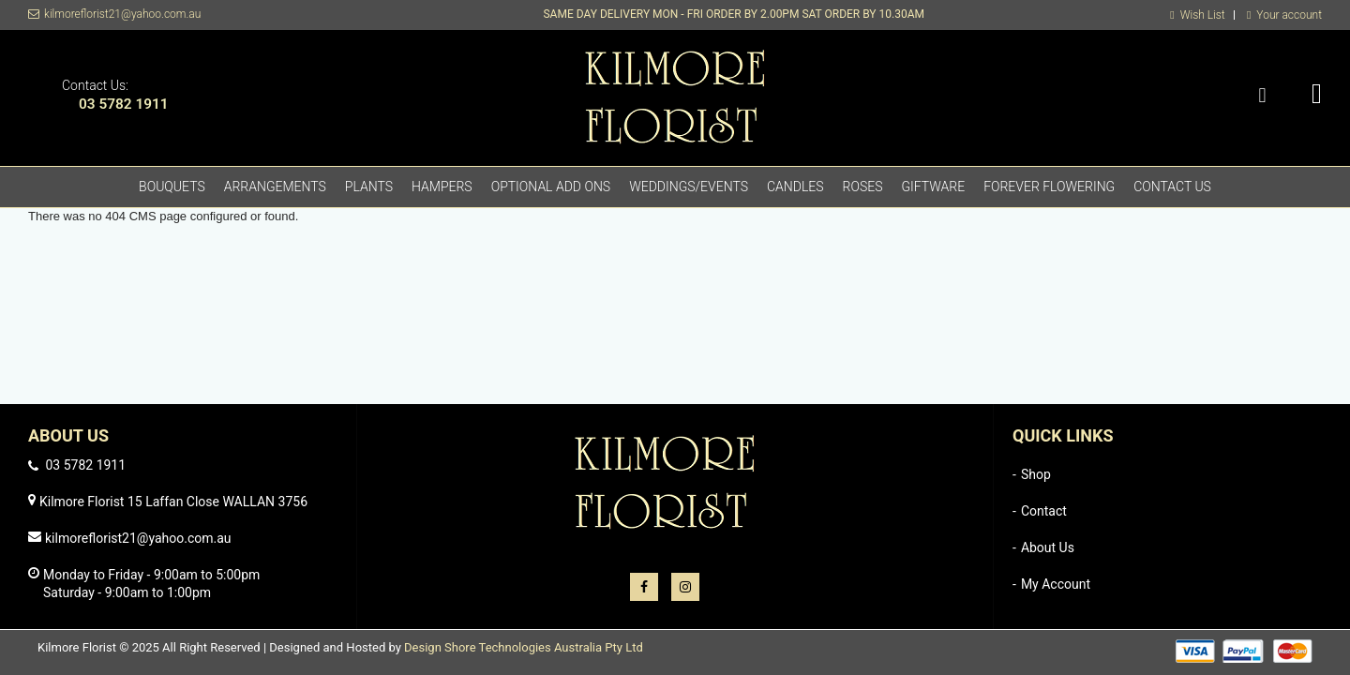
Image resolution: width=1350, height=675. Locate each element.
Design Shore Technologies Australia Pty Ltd (523, 647)
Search (1262, 96)
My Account (1055, 584)
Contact (1044, 510)
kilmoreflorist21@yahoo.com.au (122, 14)
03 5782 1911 (124, 104)
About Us (1047, 547)
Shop (1036, 474)
